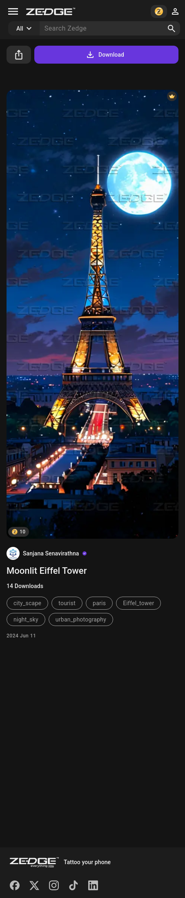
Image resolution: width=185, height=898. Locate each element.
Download (104, 55)
